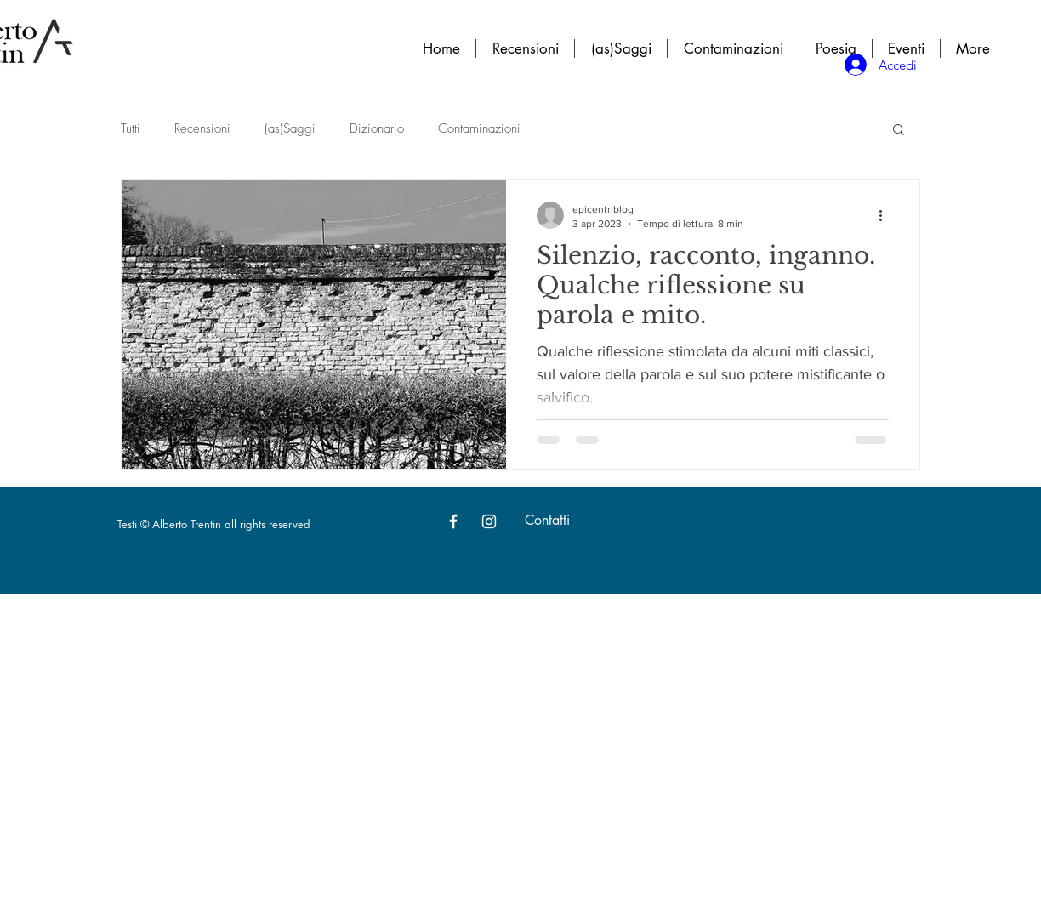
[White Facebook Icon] (453, 521)
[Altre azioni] (886, 215)
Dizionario (377, 128)
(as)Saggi (290, 128)
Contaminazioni (479, 128)
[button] (898, 131)
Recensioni (202, 128)
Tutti (130, 128)
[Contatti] (547, 521)
